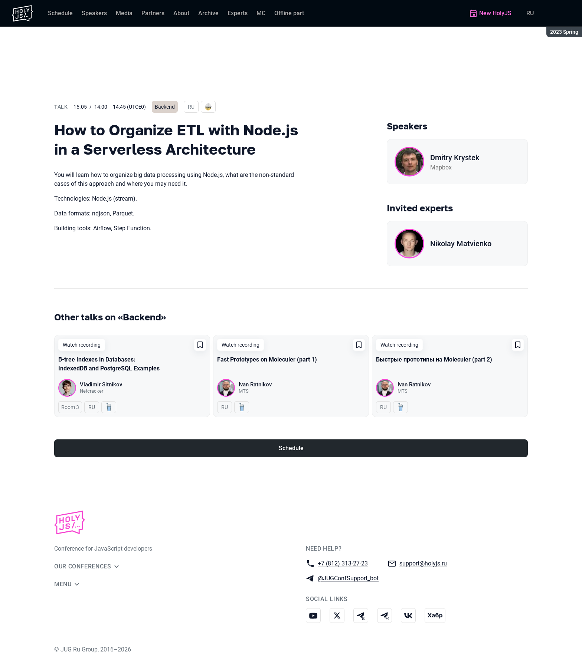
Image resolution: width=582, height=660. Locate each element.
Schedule (291, 448)
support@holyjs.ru (423, 563)
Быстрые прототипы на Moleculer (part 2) (434, 359)
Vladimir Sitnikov (101, 384)
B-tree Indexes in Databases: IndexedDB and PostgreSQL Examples (109, 364)
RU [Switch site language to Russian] (530, 13)
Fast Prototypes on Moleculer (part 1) (267, 359)
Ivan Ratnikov (255, 384)
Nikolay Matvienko (460, 243)
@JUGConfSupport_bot (348, 578)
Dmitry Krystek (454, 157)
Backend (165, 107)
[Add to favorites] (200, 345)
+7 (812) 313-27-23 (343, 563)
